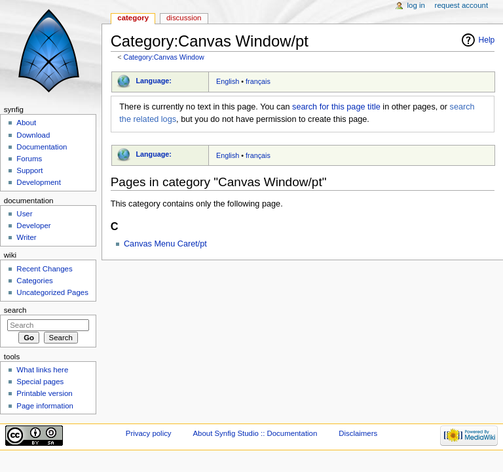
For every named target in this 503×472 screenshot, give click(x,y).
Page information (44, 406)
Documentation (41, 147)
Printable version (44, 393)
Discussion (183, 18)
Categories (34, 281)
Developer (33, 225)
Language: (154, 81)
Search (15, 310)
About (26, 123)
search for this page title (336, 106)
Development (38, 182)
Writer (26, 237)
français (258, 81)
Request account (462, 5)
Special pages (40, 381)
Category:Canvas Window (163, 57)
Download (33, 135)
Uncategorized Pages (52, 292)
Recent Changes (44, 269)
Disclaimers (358, 433)
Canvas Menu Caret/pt (165, 243)
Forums (29, 159)
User (24, 214)
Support (29, 170)
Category (133, 18)
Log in (416, 5)
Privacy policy (149, 433)
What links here (42, 370)
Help (487, 40)
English (227, 81)
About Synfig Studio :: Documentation (255, 433)
